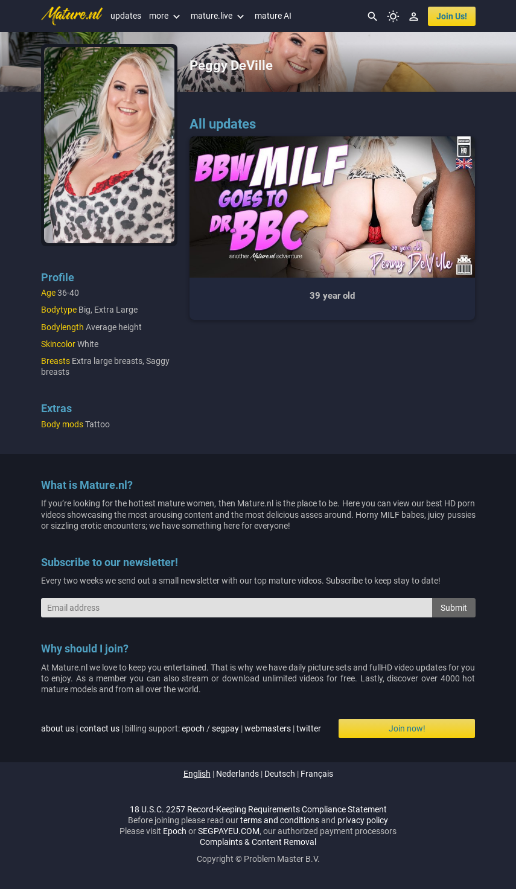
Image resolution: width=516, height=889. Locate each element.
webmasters (267, 728)
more (166, 16)
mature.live (219, 16)
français (317, 774)
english (197, 774)
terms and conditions (279, 820)
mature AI (273, 16)
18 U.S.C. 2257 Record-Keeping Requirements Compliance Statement (258, 809)
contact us (99, 728)
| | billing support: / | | (181, 728)
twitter (308, 728)
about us (57, 728)
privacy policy (362, 820)
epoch (193, 728)
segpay (225, 728)
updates (125, 16)
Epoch (174, 831)
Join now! (407, 728)
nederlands (237, 774)
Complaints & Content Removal (258, 842)
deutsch (279, 774)
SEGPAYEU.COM (229, 831)
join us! (451, 16)
